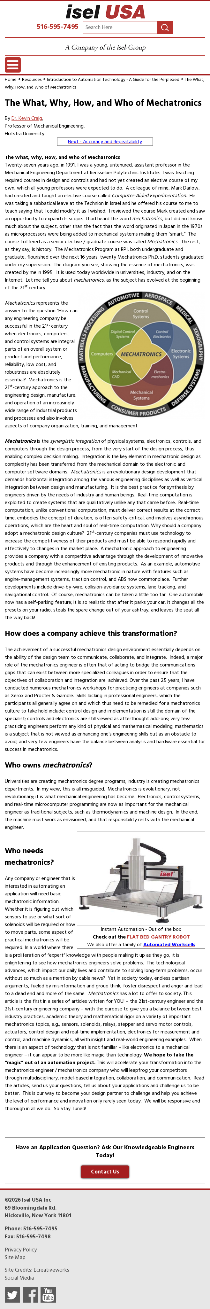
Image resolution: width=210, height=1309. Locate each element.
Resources (31, 79)
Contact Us (105, 1171)
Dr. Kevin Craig (26, 118)
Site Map (15, 1257)
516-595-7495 (58, 26)
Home (11, 79)
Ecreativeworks (51, 1270)
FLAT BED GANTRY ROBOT (158, 937)
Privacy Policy (21, 1249)
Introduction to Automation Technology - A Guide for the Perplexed (113, 79)
